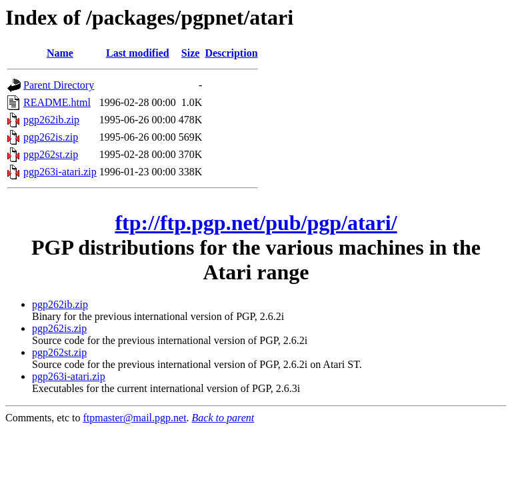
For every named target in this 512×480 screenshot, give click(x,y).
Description (231, 53)
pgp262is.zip (50, 137)
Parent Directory (58, 85)
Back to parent (223, 417)
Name (60, 53)
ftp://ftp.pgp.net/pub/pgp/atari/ (256, 223)
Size (190, 53)
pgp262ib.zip (51, 119)
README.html (57, 102)
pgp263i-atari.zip (60, 171)
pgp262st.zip (50, 154)
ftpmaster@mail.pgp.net (134, 417)
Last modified (137, 53)
